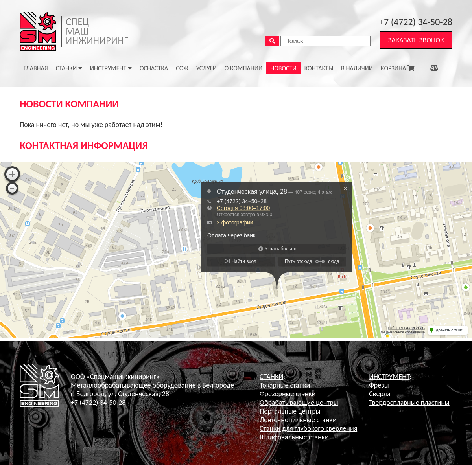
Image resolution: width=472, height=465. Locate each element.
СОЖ (182, 68)
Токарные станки (285, 385)
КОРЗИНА (400, 67)
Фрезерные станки (288, 394)
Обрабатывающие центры (299, 402)
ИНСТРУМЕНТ (389, 376)
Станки (69, 68)
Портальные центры (290, 411)
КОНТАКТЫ (318, 68)
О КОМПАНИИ (243, 68)
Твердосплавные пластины (409, 402)
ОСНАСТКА (154, 68)
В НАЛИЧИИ (357, 68)
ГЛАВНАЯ (36, 68)
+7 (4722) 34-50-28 (415, 22)
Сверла (379, 394)
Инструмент (111, 68)
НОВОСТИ (283, 68)
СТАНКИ (271, 376)
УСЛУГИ (206, 68)
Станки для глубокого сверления (308, 428)
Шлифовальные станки (294, 437)
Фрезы (379, 385)
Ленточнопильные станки (298, 419)
